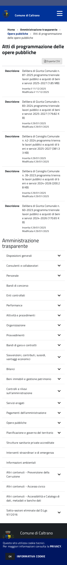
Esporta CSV (52, 61)
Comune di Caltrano (27, 15)
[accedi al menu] (60, 13)
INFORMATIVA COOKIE (31, 556)
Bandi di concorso (17, 285)
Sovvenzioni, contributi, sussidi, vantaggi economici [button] (26, 357)
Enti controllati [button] (15, 295)
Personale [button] (12, 275)
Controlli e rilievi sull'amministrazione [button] (19, 391)
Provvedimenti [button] (15, 335)
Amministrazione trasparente (38, 29)
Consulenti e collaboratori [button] (22, 265)
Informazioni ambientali (21, 462)
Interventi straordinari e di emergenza (30, 452)
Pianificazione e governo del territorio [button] (29, 433)
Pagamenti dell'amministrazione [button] (26, 413)
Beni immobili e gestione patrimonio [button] (28, 379)
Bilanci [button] (10, 369)
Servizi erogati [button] (15, 403)
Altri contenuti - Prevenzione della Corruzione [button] (27, 474)
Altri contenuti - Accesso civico (25, 486)
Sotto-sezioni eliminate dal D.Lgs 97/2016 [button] (26, 512)
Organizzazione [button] (15, 325)
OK (10, 556)
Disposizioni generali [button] (19, 256)
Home (11, 29)
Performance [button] (14, 305)
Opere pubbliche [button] (16, 423)
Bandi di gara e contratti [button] (21, 345)
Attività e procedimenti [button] (20, 315)
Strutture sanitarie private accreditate (30, 442)
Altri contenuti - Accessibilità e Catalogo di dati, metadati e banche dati (32, 498)
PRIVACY (55, 546)
